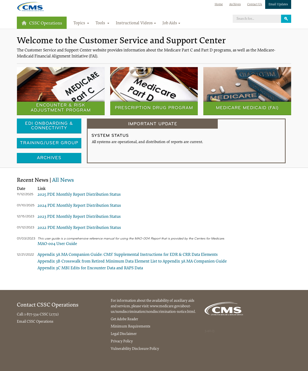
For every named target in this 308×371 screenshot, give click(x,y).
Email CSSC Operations (35, 322)
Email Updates (278, 4)
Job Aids (171, 23)
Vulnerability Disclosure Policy (135, 349)
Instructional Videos (136, 23)
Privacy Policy (122, 341)
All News (63, 180)
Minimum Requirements (130, 326)
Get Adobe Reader (124, 319)
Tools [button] (102, 23)
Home (219, 4)
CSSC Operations (41, 23)
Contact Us (254, 4)
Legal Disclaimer (124, 334)
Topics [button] (81, 23)
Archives (235, 4)
